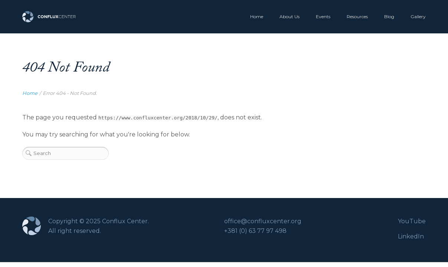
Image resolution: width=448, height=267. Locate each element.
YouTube (412, 221)
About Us (289, 16)
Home (256, 16)
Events (323, 16)
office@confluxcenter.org (262, 221)
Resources (357, 16)
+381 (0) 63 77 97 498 (255, 230)
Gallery (418, 16)
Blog (389, 16)
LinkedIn (411, 236)
